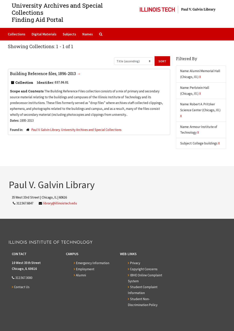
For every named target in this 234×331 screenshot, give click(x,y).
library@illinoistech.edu (60, 203)
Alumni (81, 275)
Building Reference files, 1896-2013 (43, 73)
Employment (85, 269)
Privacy (135, 263)
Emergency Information (92, 263)
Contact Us (21, 287)
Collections (16, 34)
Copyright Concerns (144, 269)
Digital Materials (44, 34)
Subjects (69, 34)
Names (87, 34)
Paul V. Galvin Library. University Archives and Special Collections (76, 130)
